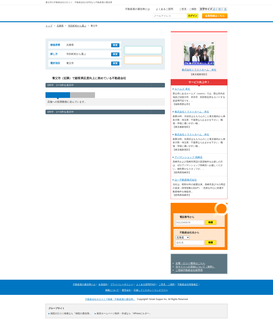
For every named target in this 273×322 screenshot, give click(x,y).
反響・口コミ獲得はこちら (190, 263)
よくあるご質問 (164, 9)
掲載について (112, 290)
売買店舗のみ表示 (143, 60)
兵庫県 (60, 25)
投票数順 (58, 95)
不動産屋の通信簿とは (137, 9)
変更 (115, 45)
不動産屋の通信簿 (71, 12)
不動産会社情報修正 (187, 284)
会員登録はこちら (215, 15)
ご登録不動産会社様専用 (189, 270)
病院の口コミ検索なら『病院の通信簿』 (70, 313)
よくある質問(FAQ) (146, 284)
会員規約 (102, 284)
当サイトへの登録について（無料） (195, 266)
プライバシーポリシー (121, 284)
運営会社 (126, 290)
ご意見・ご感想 (187, 9)
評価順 (82, 95)
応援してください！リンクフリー (151, 290)
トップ (49, 25)
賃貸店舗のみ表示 (143, 50)
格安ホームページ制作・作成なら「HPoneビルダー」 (124, 313)
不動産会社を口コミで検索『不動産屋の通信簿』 (110, 299)
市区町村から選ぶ (77, 25)
